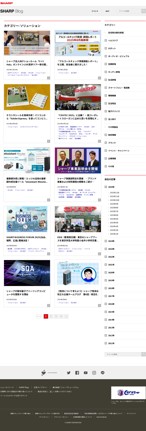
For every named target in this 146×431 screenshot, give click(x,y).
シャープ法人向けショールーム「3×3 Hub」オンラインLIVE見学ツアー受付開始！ (26, 63)
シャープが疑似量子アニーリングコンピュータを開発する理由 (26, 292)
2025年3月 (114, 226)
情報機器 (69, 197)
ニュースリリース (7, 387)
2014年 (111, 319)
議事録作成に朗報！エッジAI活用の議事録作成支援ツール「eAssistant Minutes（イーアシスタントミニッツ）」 (26, 180)
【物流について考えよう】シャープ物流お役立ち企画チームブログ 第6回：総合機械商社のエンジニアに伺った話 (78, 292)
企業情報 (112, 158)
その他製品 (113, 127)
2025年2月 (114, 230)
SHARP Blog (24, 387)
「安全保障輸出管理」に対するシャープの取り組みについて (102, 413)
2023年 (111, 248)
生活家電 (61, 197)
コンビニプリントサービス (29, 127)
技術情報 (78, 138)
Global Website (101, 417)
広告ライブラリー (40, 387)
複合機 (80, 190)
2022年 (111, 256)
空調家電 (79, 195)
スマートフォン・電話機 (119, 87)
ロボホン (61, 251)
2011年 (111, 343)
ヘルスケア (87, 131)
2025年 (111, 186)
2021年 (111, 264)
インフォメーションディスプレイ (18, 75)
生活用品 (112, 103)
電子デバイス (63, 138)
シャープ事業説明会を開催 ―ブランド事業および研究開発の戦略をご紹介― (76, 180)
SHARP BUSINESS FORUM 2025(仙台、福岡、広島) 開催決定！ (26, 239)
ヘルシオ (88, 134)
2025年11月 (114, 196)
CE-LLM (30, 73)
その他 (111, 166)
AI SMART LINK (63, 127)
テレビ (95, 134)
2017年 (111, 296)
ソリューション (41, 73)
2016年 (111, 303)
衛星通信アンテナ (76, 127)
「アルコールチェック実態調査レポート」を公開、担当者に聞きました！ (77, 63)
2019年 (111, 280)
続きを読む (48, 77)
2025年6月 (114, 215)
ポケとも (61, 129)
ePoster (23, 73)
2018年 (111, 288)
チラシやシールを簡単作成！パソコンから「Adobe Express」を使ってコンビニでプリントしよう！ (26, 117)
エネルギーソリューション (78, 136)
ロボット (112, 48)
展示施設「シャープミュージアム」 (66, 387)
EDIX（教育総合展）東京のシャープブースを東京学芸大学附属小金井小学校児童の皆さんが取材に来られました (77, 239)
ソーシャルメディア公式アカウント (13, 395)
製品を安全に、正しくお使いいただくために (55, 391)
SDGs (80, 134)
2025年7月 (114, 211)
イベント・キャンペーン (36, 251)
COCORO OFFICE (20, 249)
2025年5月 (114, 219)
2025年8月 (114, 207)
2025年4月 (114, 222)
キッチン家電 (88, 195)
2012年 (111, 335)
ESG (79, 131)
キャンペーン (63, 136)
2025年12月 (114, 192)
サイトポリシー (44, 417)
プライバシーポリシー (61, 417)
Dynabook (73, 134)
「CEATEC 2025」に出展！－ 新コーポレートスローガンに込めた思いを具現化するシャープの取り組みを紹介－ (77, 117)
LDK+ (93, 127)
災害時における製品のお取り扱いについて (16, 391)
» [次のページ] (66, 316)
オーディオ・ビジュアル (87, 192)
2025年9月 (114, 204)
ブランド (112, 142)
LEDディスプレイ (13, 73)
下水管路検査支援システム (67, 131)
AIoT (107, 11)
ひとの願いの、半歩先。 (75, 129)
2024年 (111, 241)
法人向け (34, 75)
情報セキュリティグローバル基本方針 (47, 413)
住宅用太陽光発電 (116, 32)
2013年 (111, 327)
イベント (94, 11)
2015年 (111, 311)
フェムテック (63, 134)
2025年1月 (114, 234)
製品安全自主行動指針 (71, 413)
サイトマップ (131, 413)
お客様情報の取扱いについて (82, 417)
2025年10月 (114, 200)
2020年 (111, 272)
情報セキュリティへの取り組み (20, 413)
